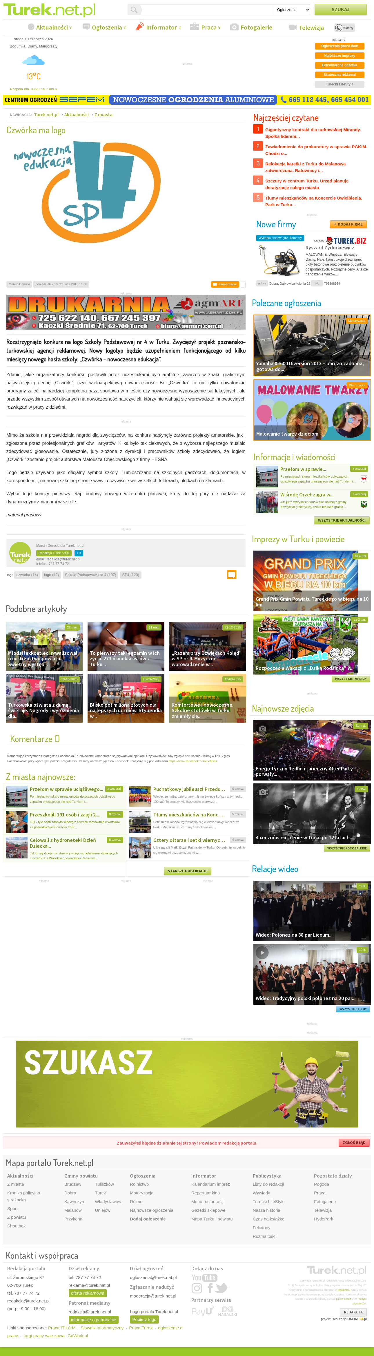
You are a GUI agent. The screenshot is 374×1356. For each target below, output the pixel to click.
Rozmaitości (265, 1236)
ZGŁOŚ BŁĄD (354, 1142)
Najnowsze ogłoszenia (151, 1210)
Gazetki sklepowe (208, 1210)
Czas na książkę (268, 1218)
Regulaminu (343, 1290)
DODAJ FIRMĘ (350, 224)
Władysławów (108, 1201)
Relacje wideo (275, 868)
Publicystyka (267, 1175)
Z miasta (103, 114)
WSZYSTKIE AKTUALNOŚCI (342, 520)
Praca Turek (140, 1327)
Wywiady (261, 1192)
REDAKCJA (353, 1312)
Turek (100, 1192)
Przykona (73, 1218)
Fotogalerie (256, 27)
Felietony (261, 1227)
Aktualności (52, 27)
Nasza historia (266, 1210)
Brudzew (72, 1184)
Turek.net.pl (46, 114)
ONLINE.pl (357, 1319)
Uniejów (102, 1210)
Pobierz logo (144, 1319)
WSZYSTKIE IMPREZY (351, 679)
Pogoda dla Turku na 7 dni (33, 89)
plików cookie (343, 1298)
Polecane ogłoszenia (286, 302)
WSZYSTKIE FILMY (353, 1009)
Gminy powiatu (81, 1175)
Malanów (73, 1210)
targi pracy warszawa (43, 1335)
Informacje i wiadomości (294, 456)
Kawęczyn (74, 1201)
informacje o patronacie (93, 1319)
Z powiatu (16, 1217)
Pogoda (321, 1184)
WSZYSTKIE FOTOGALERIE (347, 848)
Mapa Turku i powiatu (212, 1218)
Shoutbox (16, 1225)
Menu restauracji (207, 1201)
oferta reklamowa (87, 1293)
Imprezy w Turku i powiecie (298, 538)
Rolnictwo (139, 1184)
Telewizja (311, 27)
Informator (161, 27)
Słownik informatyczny (102, 1327)
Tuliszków (104, 1184)
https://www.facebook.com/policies (193, 761)
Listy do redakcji (268, 1184)
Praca (209, 27)
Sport (12, 1208)
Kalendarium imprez (210, 1184)
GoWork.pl (78, 1335)
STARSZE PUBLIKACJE (187, 870)
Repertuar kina (205, 1192)
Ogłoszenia (107, 27)
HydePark (323, 1218)
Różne (136, 1201)
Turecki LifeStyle (269, 1201)
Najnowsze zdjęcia (283, 708)
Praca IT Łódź (61, 1327)
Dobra (70, 1192)
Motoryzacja (141, 1192)
